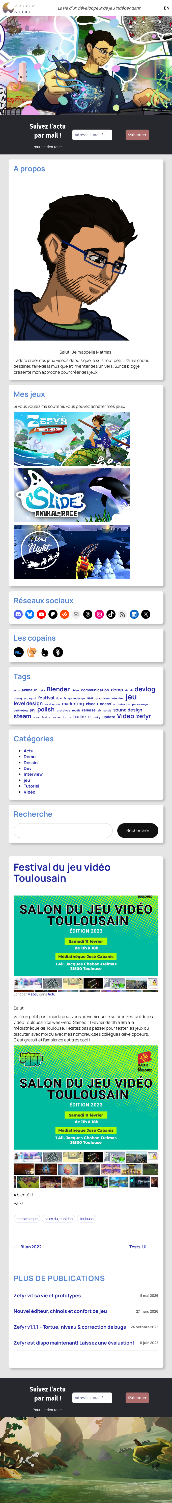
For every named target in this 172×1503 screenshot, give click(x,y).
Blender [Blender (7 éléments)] (58, 689)
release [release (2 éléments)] (88, 710)
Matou (33, 994)
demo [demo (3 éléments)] (117, 689)
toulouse (87, 1218)
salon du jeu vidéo (59, 1218)
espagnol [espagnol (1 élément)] (30, 698)
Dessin (30, 762)
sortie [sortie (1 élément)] (107, 710)
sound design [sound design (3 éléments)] (127, 709)
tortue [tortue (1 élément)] (67, 717)
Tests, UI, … (140, 1247)
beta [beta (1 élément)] (42, 690)
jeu (27, 780)
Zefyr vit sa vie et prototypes (47, 1295)
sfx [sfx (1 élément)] (100, 710)
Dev (28, 768)
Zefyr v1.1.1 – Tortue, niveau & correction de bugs (70, 1327)
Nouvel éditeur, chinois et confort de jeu (60, 1311)
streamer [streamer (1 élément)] (55, 717)
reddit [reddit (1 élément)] (76, 710)
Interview (33, 774)
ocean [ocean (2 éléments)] (105, 704)
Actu (28, 751)
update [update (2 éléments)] (108, 717)
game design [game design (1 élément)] (76, 698)
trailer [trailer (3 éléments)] (79, 716)
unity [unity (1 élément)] (97, 717)
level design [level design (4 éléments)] (28, 703)
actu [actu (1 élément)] (17, 690)
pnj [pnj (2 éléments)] (32, 710)
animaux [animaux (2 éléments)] (29, 690)
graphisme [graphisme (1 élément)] (102, 698)
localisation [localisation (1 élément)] (52, 704)
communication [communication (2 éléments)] (95, 690)
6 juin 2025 (149, 1342)
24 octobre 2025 (144, 1326)
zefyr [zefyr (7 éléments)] (143, 716)
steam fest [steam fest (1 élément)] (40, 717)
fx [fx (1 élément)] (65, 698)
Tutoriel (31, 786)
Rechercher (137, 830)
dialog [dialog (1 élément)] (18, 698)
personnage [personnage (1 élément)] (140, 704)
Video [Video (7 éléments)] (125, 716)
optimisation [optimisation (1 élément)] (121, 704)
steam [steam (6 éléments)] (22, 716)
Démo (30, 756)
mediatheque (27, 1218)
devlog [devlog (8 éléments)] (144, 689)
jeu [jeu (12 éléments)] (131, 697)
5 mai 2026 (149, 1295)
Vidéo (29, 792)
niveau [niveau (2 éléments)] (92, 704)
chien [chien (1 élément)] (75, 690)
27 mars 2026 (147, 1311)
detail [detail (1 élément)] (128, 690)
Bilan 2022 (31, 1247)
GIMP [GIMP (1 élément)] (90, 698)
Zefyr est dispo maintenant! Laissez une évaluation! (74, 1343)
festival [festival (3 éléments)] (46, 697)
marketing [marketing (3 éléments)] (73, 703)
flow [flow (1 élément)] (59, 698)
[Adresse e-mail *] (92, 134)
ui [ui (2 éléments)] (90, 717)
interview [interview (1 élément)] (117, 698)
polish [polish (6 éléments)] (46, 709)
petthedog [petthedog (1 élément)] (21, 710)
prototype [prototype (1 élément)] (63, 710)
